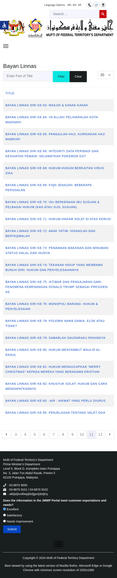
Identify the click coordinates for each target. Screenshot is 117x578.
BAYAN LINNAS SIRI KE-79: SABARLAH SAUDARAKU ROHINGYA (55, 338)
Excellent (11, 509)
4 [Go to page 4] (25, 435)
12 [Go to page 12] (100, 435)
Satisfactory (12, 515)
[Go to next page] (110, 434)
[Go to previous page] (6, 434)
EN (74, 5)
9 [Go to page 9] (73, 435)
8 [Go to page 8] (63, 435)
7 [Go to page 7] (54, 435)
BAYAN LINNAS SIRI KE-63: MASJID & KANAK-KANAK (46, 105)
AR (79, 5)
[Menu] (5, 46)
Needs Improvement (18, 521)
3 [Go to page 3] (16, 435)
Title (9, 93)
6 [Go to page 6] (44, 435)
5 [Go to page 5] (35, 435)
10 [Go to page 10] (82, 435)
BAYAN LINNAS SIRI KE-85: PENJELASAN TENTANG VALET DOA (55, 412)
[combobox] (75, 14)
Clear (78, 76)
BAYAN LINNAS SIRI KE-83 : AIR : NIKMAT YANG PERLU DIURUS (55, 400)
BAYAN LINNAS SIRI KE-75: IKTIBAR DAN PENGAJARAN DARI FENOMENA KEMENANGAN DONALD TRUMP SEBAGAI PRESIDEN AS (56, 287)
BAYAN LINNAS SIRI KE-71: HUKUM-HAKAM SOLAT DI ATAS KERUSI (58, 219)
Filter (61, 76)
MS (69, 5)
